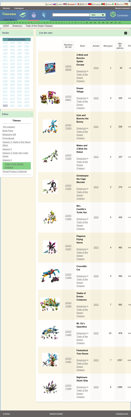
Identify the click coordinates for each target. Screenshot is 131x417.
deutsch (122, 4)
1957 (19, 46)
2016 (12, 98)
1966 (26, 53)
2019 (5, 102)
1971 (5, 60)
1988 (12, 74)
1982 (26, 67)
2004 (12, 88)
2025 (19, 105)
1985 (19, 71)
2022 (26, 102)
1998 (26, 81)
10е (115, 22)
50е (91, 22)
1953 (19, 43)
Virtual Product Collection (15, 171)
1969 (19, 57)
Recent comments (122, 8)
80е (103, 22)
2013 (19, 95)
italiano (111, 4)
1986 (26, 71)
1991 (5, 77)
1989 (19, 74)
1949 (5, 43)
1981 (19, 67)
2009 (19, 91)
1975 (5, 64)
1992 (12, 77)
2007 (5, 91)
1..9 (8, 22)
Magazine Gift (9, 134)
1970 (26, 57)
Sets (22, 15)
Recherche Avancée (98, 19)
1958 (26, 46)
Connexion (122, 15)
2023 (5, 105)
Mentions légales (56, 414)
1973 (19, 60)
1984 (12, 71)
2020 (12, 102)
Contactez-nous (122, 414)
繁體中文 (85, 4)
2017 (19, 98)
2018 (26, 98)
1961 (19, 50)
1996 (12, 81)
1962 (26, 50)
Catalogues (19, 8)
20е (119, 22)
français (73, 4)
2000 (12, 84)
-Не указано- (9, 127)
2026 (26, 105)
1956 (12, 46)
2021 (19, 102)
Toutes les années (16, 39)
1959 (5, 50)
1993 (19, 77)
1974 (26, 60)
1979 (5, 67)
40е (87, 22)
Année (5, 33)
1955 (5, 46)
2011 (5, 95)
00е (111, 22)
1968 (12, 57)
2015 (5, 98)
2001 (19, 84)
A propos (6, 414)
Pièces (44, 15)
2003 (5, 88)
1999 (5, 84)
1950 (12, 43)
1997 (19, 81)
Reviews (6, 8)
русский (50, 4)
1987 (5, 74)
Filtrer (5, 114)
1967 (5, 57)
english (61, 4)
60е (95, 22)
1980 (12, 67)
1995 (5, 81)
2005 (19, 88)
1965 (19, 53)
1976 (12, 64)
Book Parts (8, 131)
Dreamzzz (81, 71)
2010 (26, 91)
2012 (12, 95)
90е (107, 22)
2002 (26, 84)
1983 (5, 71)
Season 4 (7, 160)
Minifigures (33, 15)
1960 (12, 50)
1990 (26, 74)
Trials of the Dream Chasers (82, 77)
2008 (12, 91)
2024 (12, 105)
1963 (5, 53)
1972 (12, 60)
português (99, 4)
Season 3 (7, 149)
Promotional (8, 138)
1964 (12, 53)
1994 (26, 77)
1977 (19, 64)
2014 (26, 95)
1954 (26, 43)
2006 (26, 88)
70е (99, 22)
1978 (26, 64)
